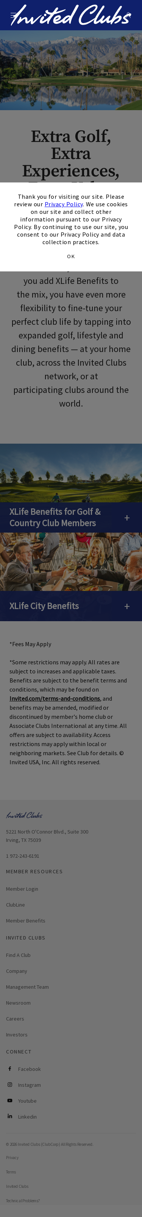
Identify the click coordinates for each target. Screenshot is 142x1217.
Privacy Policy (64, 204)
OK (71, 256)
